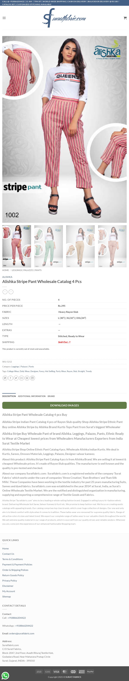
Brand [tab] (51, 396)
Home (5, 270)
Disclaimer (7, 585)
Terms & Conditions (12, 559)
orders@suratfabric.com (21, 633)
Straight (81, 371)
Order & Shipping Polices (15, 569)
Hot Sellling (50, 371)
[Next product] (5, 292)
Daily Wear (25, 371)
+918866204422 (17, 617)
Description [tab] (9, 396)
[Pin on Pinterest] (27, 378)
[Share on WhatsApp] (5, 378)
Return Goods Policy (13, 575)
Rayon (69, 371)
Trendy (89, 371)
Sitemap (6, 596)
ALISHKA (7, 276)
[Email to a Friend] (21, 378)
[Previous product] (11, 292)
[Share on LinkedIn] (32, 378)
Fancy (41, 371)
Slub (75, 371)
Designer (34, 371)
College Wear (13, 371)
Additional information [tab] (32, 396)
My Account (8, 591)
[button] (4, 18)
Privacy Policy (9, 580)
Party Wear (61, 371)
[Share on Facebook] (10, 378)
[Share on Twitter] (16, 378)
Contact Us (8, 553)
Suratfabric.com (24, 500)
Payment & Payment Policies (17, 564)
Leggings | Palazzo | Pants (26, 270)
